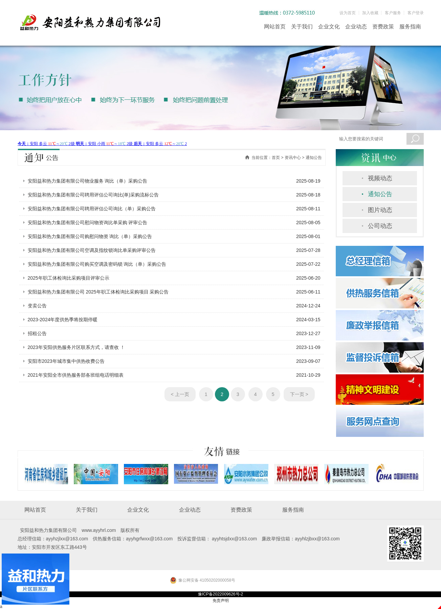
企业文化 (329, 26)
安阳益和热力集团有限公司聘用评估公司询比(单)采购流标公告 (93, 194)
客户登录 (415, 12)
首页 (276, 157)
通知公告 (380, 194)
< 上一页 (180, 394)
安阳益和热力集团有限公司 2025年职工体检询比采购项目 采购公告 (98, 292)
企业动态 (356, 26)
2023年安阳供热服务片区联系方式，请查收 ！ (76, 347)
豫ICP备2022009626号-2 (220, 594)
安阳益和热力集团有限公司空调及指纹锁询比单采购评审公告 (92, 250)
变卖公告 (37, 305)
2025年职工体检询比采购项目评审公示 (68, 278)
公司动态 (380, 225)
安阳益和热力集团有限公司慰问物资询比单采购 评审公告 (88, 222)
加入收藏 (370, 12)
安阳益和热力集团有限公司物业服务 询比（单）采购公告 (88, 181)
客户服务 (393, 12)
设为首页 (347, 12)
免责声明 (221, 600)
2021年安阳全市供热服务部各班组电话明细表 (76, 375)
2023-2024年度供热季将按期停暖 (63, 319)
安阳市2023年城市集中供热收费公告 (66, 361)
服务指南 (410, 26)
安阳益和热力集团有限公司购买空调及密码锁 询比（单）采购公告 (97, 264)
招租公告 (37, 333)
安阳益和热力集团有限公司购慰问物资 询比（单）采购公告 (90, 236)
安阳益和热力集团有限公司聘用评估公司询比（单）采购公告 (92, 208)
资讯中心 (293, 157)
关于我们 (302, 26)
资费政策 (383, 26)
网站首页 (275, 26)
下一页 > (299, 394)
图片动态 (380, 210)
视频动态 (380, 178)
